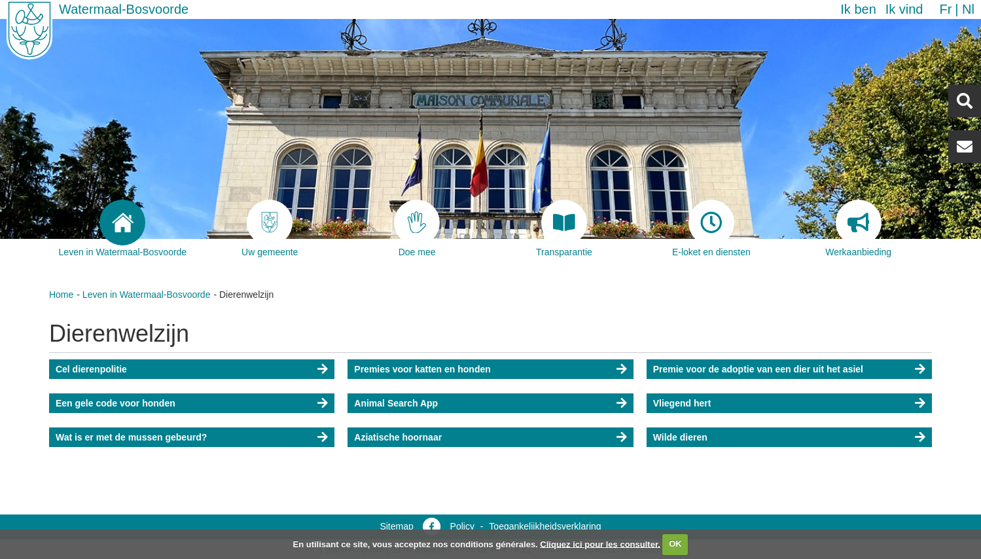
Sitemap (396, 526)
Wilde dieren (680, 437)
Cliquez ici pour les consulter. (600, 544)
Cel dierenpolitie (91, 369)
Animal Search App (396, 403)
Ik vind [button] (904, 9)
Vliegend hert (682, 403)
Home (61, 294)
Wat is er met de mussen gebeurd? (131, 437)
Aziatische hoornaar (398, 437)
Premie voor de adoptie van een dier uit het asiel (758, 369)
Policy (462, 526)
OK (675, 544)
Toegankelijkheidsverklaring (545, 526)
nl (968, 9)
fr (945, 9)
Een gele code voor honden (115, 403)
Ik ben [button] (858, 9)
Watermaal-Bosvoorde (123, 9)
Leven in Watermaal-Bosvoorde (146, 294)
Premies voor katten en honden (422, 369)
